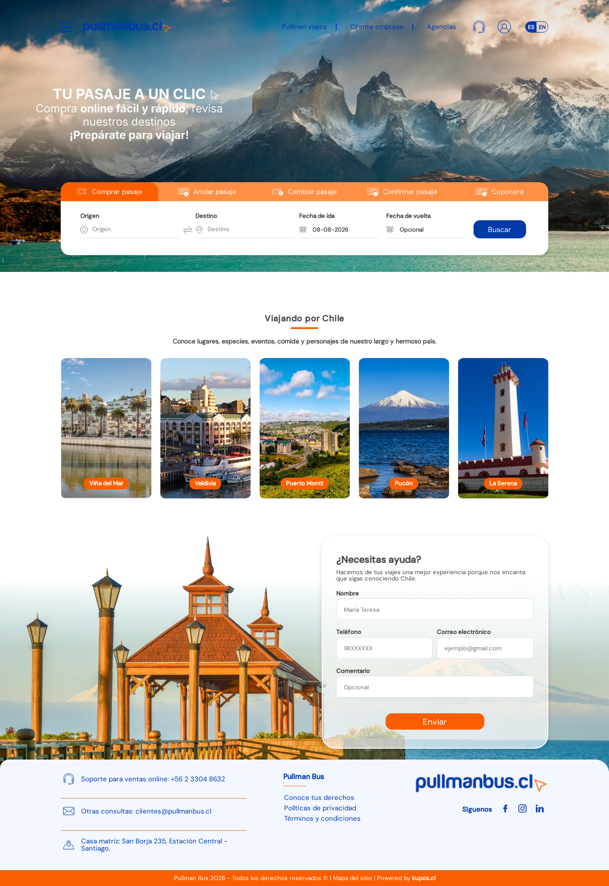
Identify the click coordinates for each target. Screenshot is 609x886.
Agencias (441, 26)
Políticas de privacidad (320, 808)
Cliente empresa (376, 26)
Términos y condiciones (322, 818)
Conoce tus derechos (319, 797)
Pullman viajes (304, 26)
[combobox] (93, 229)
